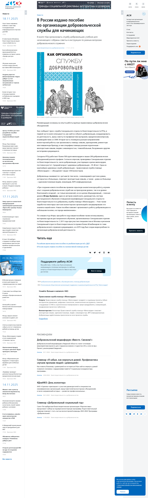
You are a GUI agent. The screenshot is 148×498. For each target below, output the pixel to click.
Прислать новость (133, 41)
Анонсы (39, 352)
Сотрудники (131, 35)
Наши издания (131, 43)
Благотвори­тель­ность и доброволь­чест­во (50, 48)
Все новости (7, 459)
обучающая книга (67, 281)
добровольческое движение (51, 281)
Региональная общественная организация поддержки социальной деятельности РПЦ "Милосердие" (74, 285)
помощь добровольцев (82, 281)
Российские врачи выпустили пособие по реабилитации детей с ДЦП (63, 243)
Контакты (130, 32)
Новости (40, 15)
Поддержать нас (132, 46)
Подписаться (136, 53)
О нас (128, 29)
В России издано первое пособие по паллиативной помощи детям (62, 247)
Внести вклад (96, 271)
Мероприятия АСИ (133, 38)
